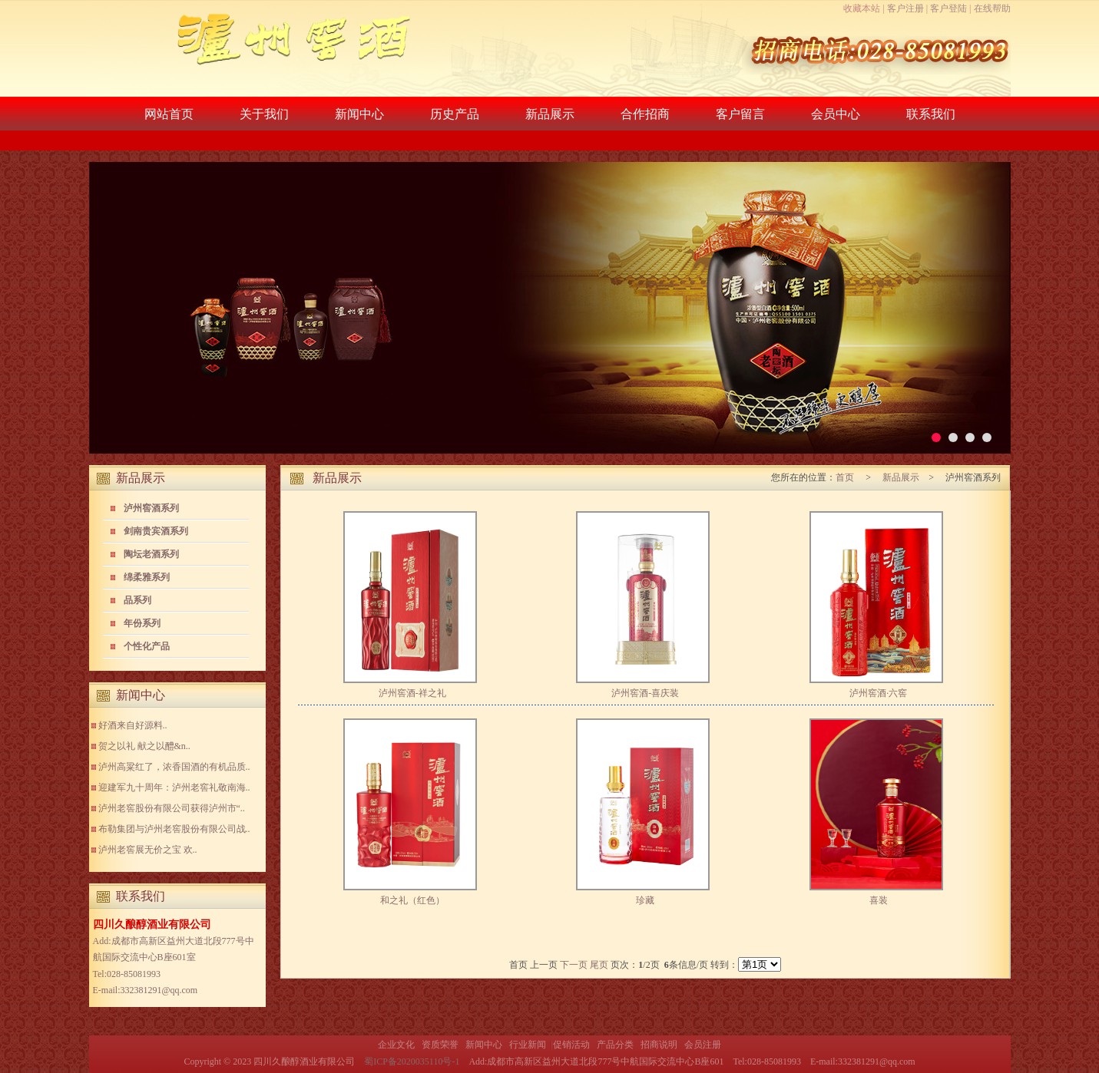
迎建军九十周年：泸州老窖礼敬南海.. (174, 787)
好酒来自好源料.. (132, 725)
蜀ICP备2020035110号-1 (411, 1061)
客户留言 (740, 114)
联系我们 (930, 114)
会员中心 (835, 114)
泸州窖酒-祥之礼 (412, 693)
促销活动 (571, 1044)
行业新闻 (527, 1044)
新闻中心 (359, 114)
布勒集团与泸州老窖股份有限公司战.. (174, 829)
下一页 (574, 964)
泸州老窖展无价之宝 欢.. (147, 849)
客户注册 (905, 8)
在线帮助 (992, 8)
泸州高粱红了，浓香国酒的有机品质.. (174, 766)
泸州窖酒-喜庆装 (645, 693)
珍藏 (645, 900)
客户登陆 (948, 8)
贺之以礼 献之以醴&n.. (144, 746)
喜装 (878, 900)
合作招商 (645, 114)
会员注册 (702, 1044)
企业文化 (396, 1044)
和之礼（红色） (412, 900)
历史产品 (454, 114)
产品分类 (615, 1044)
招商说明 (659, 1044)
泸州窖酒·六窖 (878, 693)
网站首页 (169, 114)
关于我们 (264, 114)
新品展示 (549, 114)
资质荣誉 (440, 1044)
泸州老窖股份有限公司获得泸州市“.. (171, 808)
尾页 (599, 964)
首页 (846, 477)
